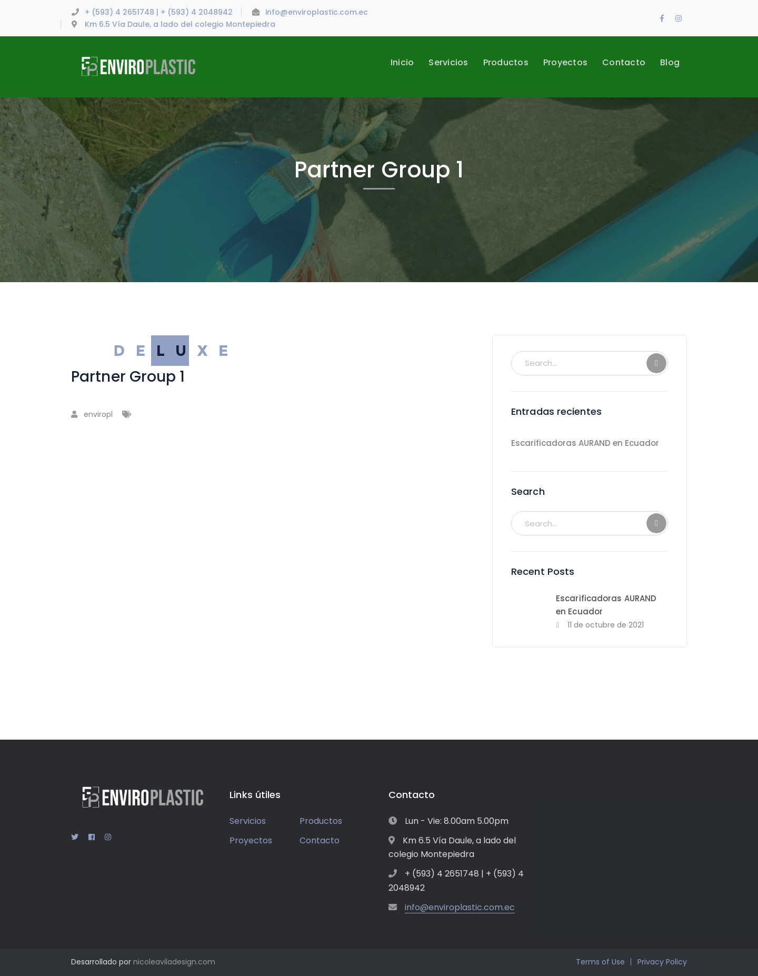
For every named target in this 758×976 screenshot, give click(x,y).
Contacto (320, 840)
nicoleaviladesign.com (174, 962)
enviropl (98, 414)
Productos (321, 821)
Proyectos (251, 840)
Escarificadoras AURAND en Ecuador (585, 443)
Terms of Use (600, 962)
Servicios (248, 821)
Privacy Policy (662, 962)
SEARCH (656, 363)
